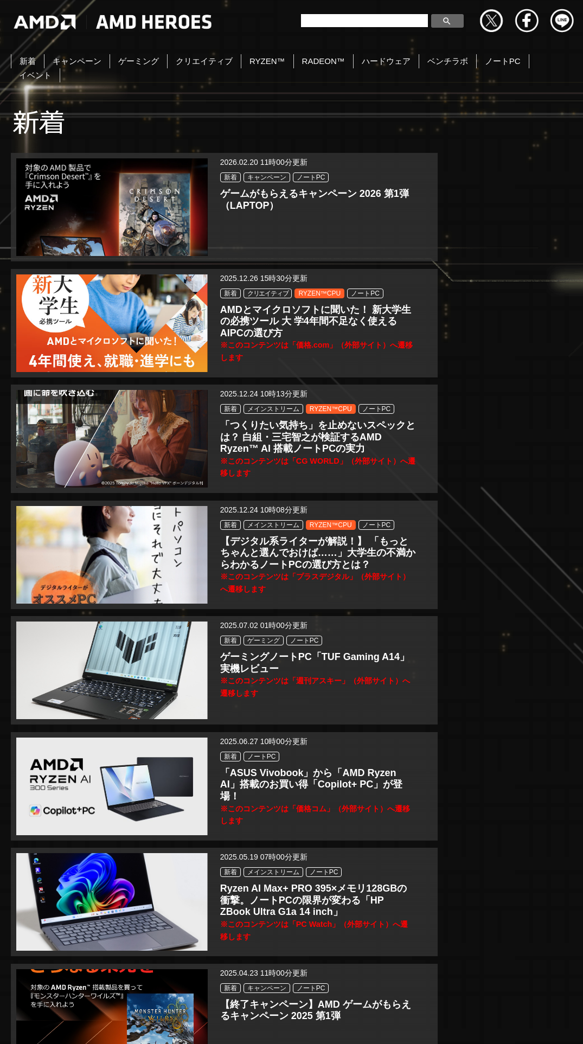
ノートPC (503, 61)
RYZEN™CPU (314, 197)
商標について (334, 1024)
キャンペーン (77, 61)
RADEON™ (323, 61)
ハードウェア (386, 61)
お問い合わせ (33, 1024)
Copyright (96, 1024)
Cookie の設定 (488, 1024)
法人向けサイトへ (410, 1024)
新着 (28, 61)
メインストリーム (509, 197)
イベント (35, 75)
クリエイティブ (204, 61)
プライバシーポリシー (173, 1024)
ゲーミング (138, 61)
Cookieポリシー (261, 1024)
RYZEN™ (267, 61)
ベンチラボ (447, 61)
